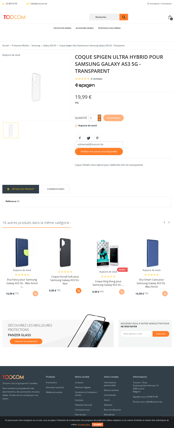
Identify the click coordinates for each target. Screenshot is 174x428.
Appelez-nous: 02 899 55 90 (145, 388)
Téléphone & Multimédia (109, 28)
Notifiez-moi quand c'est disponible (99, 142)
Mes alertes (109, 405)
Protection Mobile (62, 28)
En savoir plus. (84, 424)
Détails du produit (22, 180)
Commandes (110, 386)
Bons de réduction (112, 401)
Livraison (79, 373)
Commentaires (55, 180)
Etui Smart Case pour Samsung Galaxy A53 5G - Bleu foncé (151, 274)
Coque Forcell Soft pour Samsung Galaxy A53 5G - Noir (65, 271)
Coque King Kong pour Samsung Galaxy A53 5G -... (108, 274)
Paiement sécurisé (83, 396)
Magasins (79, 410)
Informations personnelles (110, 375)
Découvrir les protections (26, 332)
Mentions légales (83, 378)
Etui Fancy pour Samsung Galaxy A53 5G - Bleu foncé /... (22, 274)
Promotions (51, 373)
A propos (79, 391)
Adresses (108, 396)
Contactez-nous (82, 401)
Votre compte (111, 368)
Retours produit (111, 381)
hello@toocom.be (36, 3)
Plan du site (80, 405)
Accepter (97, 424)
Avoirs (107, 391)
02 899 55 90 (9, 3)
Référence (11, 192)
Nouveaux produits (55, 378)
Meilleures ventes (54, 383)
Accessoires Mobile (85, 28)
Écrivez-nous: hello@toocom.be (147, 393)
